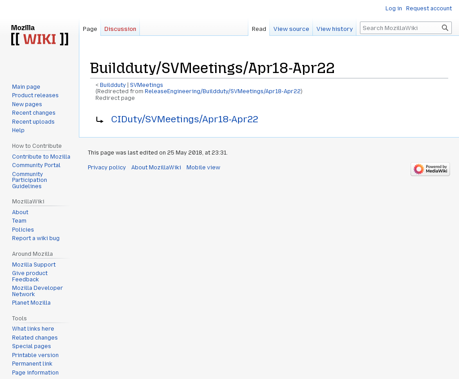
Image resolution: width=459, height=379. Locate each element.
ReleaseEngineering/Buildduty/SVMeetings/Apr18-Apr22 (223, 91)
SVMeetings (146, 85)
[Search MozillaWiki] (406, 28)
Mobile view (203, 167)
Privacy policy (107, 167)
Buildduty (113, 85)
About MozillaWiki (156, 167)
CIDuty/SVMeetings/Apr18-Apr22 (184, 119)
